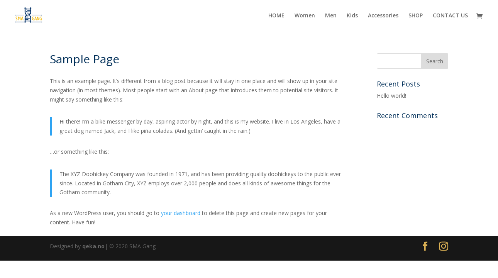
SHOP (415, 16)
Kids (352, 16)
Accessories (383, 16)
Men (331, 16)
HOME (276, 16)
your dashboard (180, 213)
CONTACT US (450, 16)
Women (305, 16)
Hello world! (391, 95)
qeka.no (93, 246)
